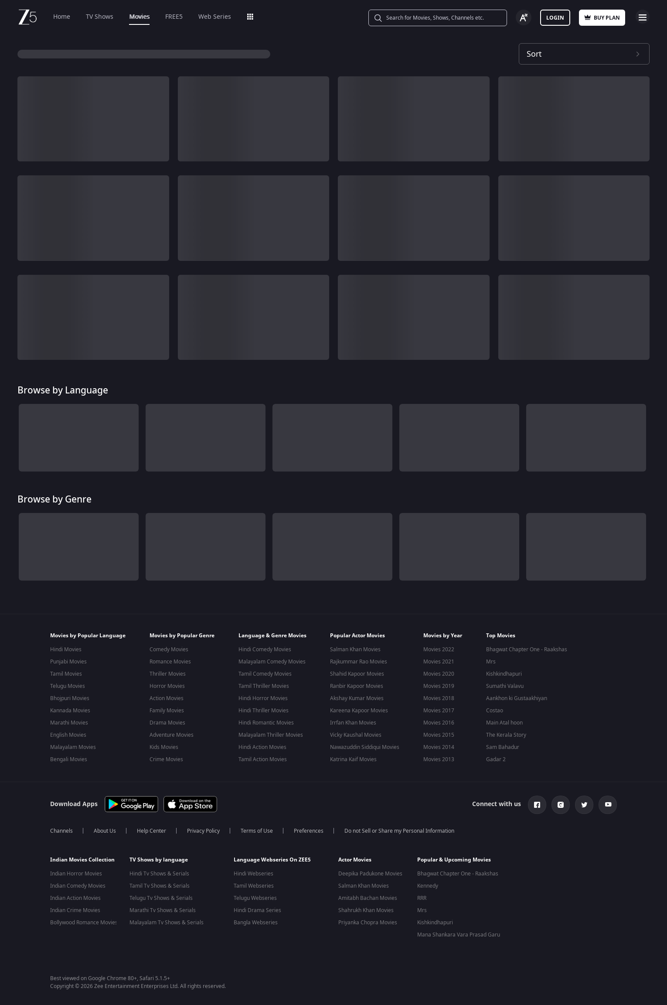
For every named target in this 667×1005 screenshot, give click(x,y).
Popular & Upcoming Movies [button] (454, 858)
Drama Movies (167, 723)
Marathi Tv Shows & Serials (162, 909)
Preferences (308, 829)
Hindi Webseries (253, 872)
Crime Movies (166, 759)
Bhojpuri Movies (69, 698)
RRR (421, 896)
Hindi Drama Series (257, 909)
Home (61, 16)
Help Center (151, 829)
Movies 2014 (438, 747)
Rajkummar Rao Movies (358, 662)
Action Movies (167, 698)
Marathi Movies (69, 723)
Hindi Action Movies (262, 747)
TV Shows (99, 16)
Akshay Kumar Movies (357, 698)
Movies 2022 (438, 649)
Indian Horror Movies (76, 872)
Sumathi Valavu (505, 686)
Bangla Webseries (256, 921)
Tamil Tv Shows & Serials (159, 884)
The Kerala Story (506, 735)
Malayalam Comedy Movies (272, 662)
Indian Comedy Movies (77, 884)
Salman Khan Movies (355, 649)
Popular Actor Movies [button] (357, 635)
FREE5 (174, 16)
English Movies (68, 735)
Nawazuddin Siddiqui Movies (364, 747)
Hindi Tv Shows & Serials (159, 872)
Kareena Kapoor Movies (359, 710)
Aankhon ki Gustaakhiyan (516, 698)
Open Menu (643, 17)
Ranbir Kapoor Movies (356, 686)
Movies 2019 (438, 686)
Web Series (214, 16)
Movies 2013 (438, 759)
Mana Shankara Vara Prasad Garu (458, 933)
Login (555, 18)
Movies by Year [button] (442, 635)
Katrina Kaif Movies (353, 759)
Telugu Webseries (255, 896)
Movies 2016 (438, 723)
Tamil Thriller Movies (263, 686)
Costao (494, 710)
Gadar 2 (496, 759)
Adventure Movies (172, 735)
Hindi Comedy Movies (264, 649)
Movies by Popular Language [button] (88, 635)
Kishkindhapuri (504, 674)
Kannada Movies (70, 710)
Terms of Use (257, 829)
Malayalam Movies (73, 747)
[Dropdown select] (584, 54)
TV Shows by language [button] (158, 858)
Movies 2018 (438, 698)
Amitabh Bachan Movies (367, 896)
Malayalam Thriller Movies (270, 735)
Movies (139, 16)
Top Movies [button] (500, 635)
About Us (105, 829)
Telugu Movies (67, 686)
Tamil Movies (66, 674)
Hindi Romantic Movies (266, 723)
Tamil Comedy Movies (265, 674)
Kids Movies (164, 747)
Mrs (491, 662)
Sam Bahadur (502, 747)
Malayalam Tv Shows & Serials (166, 921)
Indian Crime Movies (75, 909)
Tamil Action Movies (262, 759)
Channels (61, 829)
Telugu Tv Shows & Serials (161, 896)
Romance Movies (170, 662)
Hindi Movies (66, 649)
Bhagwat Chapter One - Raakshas (526, 649)
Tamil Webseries (254, 884)
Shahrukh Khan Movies (366, 909)
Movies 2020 (438, 674)
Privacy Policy (203, 829)
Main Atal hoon (504, 723)
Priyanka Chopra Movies (367, 921)
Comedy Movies (169, 649)
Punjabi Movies (68, 662)
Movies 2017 (438, 710)
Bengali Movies (68, 759)
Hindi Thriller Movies (263, 710)
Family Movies (167, 710)
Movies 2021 (438, 662)
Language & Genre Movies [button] (272, 635)
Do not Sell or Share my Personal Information (399, 829)
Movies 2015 (438, 735)
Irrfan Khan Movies (353, 723)
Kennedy (427, 884)
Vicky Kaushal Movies (355, 735)
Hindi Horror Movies (263, 698)
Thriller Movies (168, 674)
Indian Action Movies (75, 896)
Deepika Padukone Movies (370, 872)
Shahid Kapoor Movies (357, 674)
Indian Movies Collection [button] (82, 858)
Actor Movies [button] (354, 858)
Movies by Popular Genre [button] (182, 635)
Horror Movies (167, 686)
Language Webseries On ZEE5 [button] (272, 858)
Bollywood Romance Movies (84, 921)
